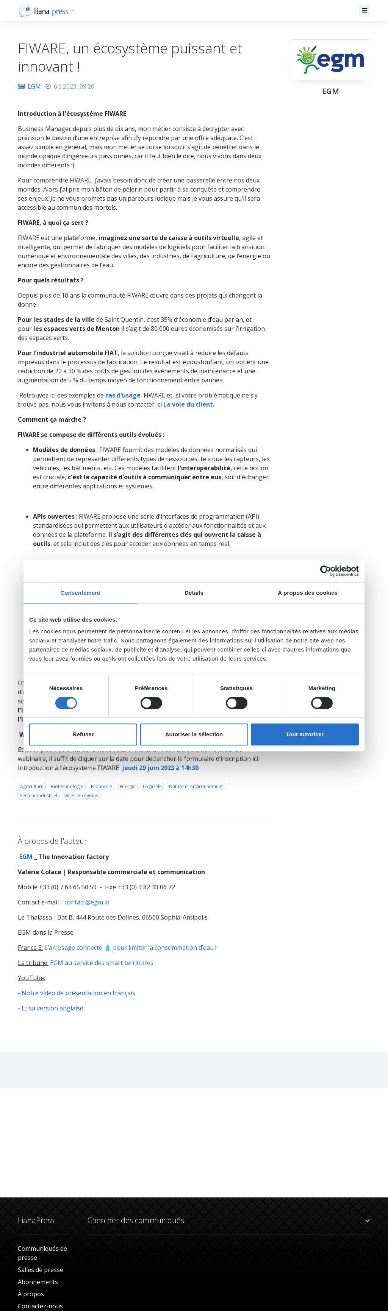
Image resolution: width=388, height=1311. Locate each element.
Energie (128, 786)
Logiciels (152, 786)
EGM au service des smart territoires (101, 963)
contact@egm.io (87, 902)
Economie (101, 786)
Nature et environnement (196, 786)
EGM (29, 86)
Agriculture (32, 786)
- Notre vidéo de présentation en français (76, 993)
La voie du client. (188, 404)
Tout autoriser (305, 734)
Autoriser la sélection (194, 734)
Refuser (83, 734)
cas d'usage (123, 395)
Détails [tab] (194, 592)
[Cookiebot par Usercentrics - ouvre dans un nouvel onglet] (326, 571)
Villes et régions (81, 795)
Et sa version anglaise (52, 1008)
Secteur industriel (38, 795)
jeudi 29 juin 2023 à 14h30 (160, 768)
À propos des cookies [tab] (308, 592)
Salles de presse (40, 1270)
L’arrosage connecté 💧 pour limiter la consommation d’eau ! (130, 947)
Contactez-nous (40, 1306)
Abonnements (38, 1282)
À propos (31, 1294)
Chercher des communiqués (229, 1220)
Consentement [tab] (80, 592)
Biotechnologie (67, 786)
